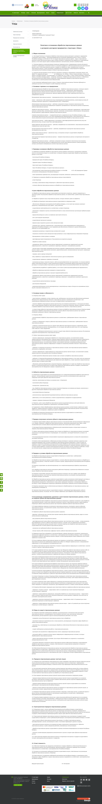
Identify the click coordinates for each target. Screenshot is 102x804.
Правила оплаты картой (68, 781)
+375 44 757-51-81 (82, 5)
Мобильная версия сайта (84, 786)
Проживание (35, 779)
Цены (48, 781)
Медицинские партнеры (18, 37)
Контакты (64, 779)
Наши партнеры (17, 34)
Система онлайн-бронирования (20, 15)
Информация (65, 777)
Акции (48, 777)
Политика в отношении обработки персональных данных (19, 51)
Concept (87, 801)
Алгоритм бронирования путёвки (18, 56)
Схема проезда (37, 5)
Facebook (81, 779)
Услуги (33, 781)
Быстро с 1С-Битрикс (82, 798)
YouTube (89, 779)
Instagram (86, 779)
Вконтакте (83, 779)
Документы (15, 41)
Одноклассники (81, 782)
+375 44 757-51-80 (82, 4)
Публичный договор (17, 31)
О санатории (35, 777)
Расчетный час (16, 47)
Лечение (49, 779)
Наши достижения (17, 44)
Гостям (33, 783)
